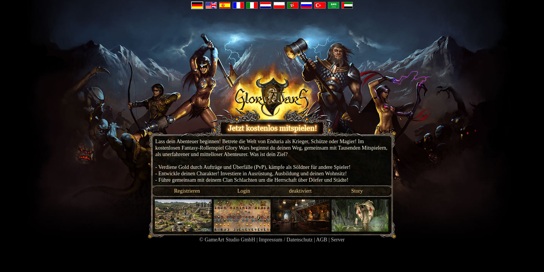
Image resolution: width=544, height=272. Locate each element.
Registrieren (187, 191)
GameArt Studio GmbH (230, 240)
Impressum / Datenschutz (285, 240)
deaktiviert (300, 191)
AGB (322, 240)
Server (338, 240)
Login (243, 191)
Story (357, 191)
